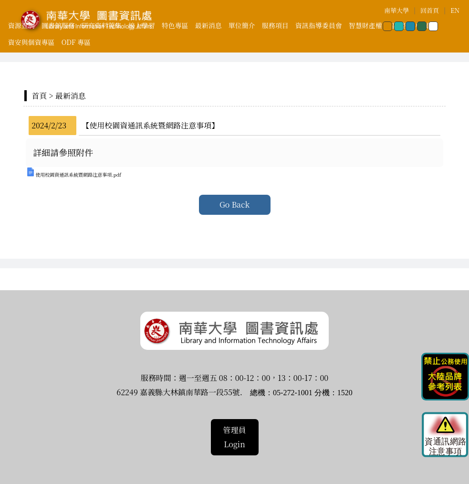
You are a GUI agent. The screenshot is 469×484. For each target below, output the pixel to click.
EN (454, 10)
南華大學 (396, 10)
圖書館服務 (58, 25)
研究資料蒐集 (102, 25)
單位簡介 (242, 25)
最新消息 (208, 25)
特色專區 (175, 25)
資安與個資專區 (31, 42)
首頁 (39, 95)
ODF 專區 (76, 42)
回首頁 (429, 10)
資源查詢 (21, 25)
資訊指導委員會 (318, 25)
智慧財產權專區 (372, 25)
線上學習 (141, 25)
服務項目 (275, 25)
